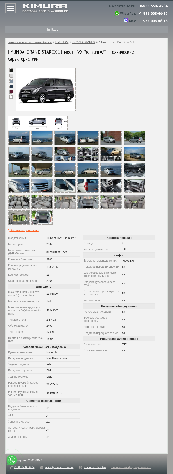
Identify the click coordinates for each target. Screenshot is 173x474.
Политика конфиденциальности (131, 467)
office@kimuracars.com (59, 467)
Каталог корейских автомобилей (30, 42)
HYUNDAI (62, 42)
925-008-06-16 (155, 13)
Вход (55, 29)
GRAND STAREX (83, 42)
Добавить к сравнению (23, 230)
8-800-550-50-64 (154, 6)
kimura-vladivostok (95, 467)
